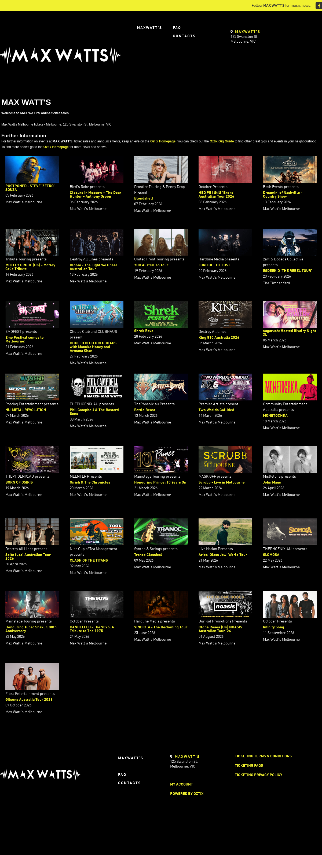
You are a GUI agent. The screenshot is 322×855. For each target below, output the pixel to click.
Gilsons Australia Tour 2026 (29, 700)
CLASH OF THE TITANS (89, 560)
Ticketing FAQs (249, 766)
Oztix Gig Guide (222, 141)
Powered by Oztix (186, 794)
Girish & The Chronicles (90, 482)
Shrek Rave (143, 331)
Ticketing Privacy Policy (258, 775)
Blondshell (143, 198)
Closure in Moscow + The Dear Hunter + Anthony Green (95, 194)
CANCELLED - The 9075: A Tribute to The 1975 (92, 629)
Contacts (184, 36)
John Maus (272, 482)
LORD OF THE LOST (214, 265)
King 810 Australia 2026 (219, 338)
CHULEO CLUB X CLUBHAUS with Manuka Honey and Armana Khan (93, 347)
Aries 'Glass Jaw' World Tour (223, 555)
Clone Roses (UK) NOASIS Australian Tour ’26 (220, 629)
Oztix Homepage (162, 141)
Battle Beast (144, 410)
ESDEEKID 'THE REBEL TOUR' (287, 271)
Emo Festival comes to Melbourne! (24, 339)
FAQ (177, 28)
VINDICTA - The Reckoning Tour (160, 627)
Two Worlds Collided (216, 410)
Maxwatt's (149, 28)
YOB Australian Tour (151, 265)
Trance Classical (148, 555)
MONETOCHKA (275, 416)
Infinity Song (273, 627)
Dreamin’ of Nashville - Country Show (282, 194)
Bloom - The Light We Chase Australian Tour (94, 267)
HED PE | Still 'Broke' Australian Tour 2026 (217, 194)
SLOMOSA (271, 555)
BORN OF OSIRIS (19, 482)
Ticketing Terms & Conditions (263, 756)
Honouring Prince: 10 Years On (160, 482)
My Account (181, 784)
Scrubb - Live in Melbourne (222, 482)
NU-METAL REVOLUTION (25, 410)
